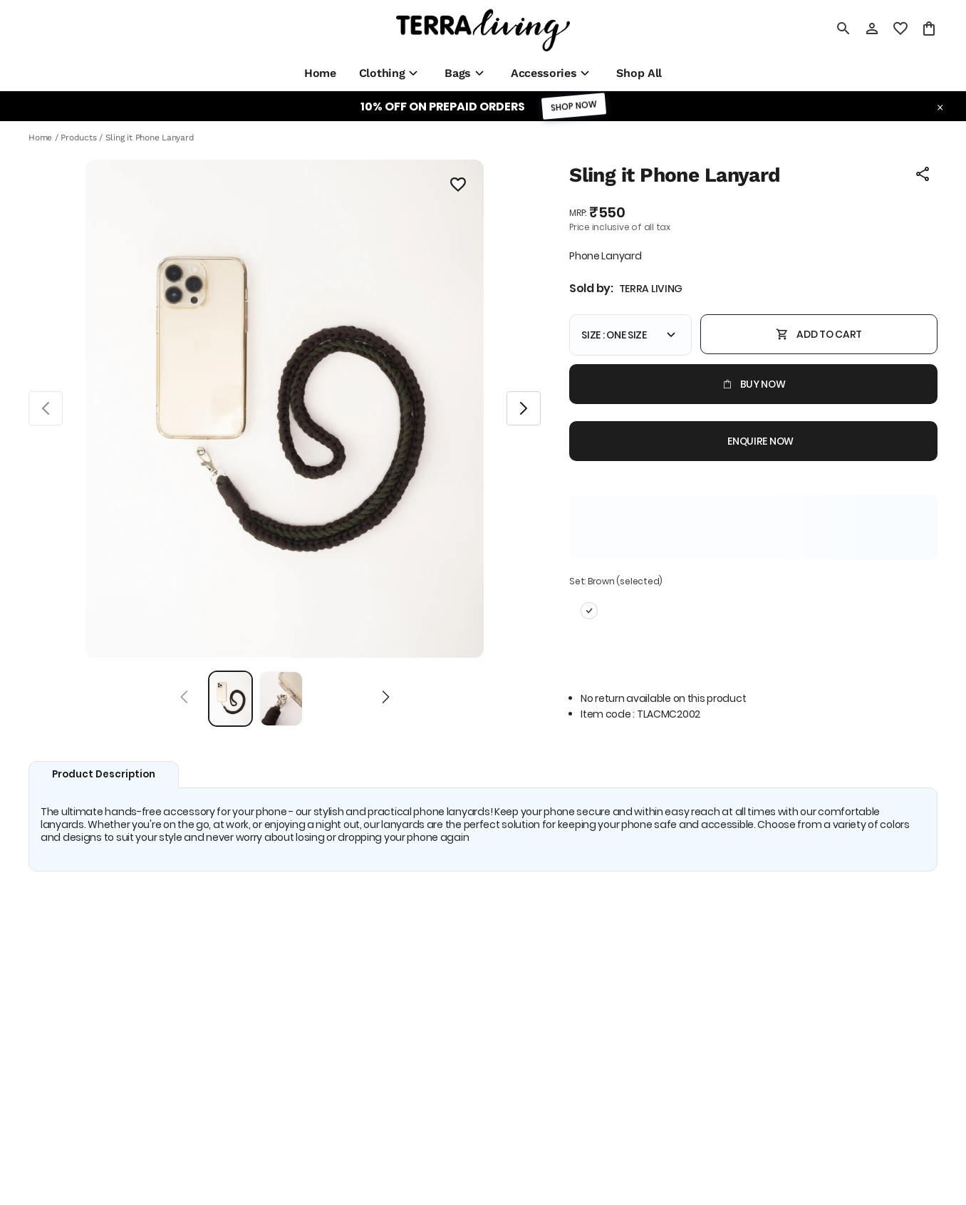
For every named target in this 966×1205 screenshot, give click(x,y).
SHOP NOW (573, 105)
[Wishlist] (458, 186)
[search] (843, 28)
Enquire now (753, 441)
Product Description (103, 774)
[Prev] (184, 699)
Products (78, 138)
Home (40, 138)
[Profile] (872, 28)
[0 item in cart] (929, 28)
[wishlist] (900, 28)
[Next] (386, 699)
